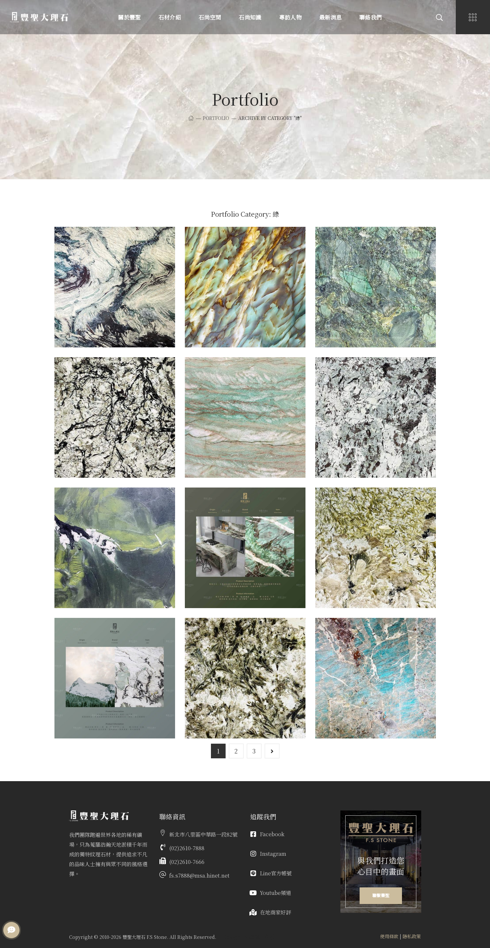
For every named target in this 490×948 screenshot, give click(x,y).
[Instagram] (253, 854)
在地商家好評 (275, 912)
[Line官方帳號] (253, 873)
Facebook (272, 834)
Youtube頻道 (275, 893)
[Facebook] (253, 834)
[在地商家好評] (253, 912)
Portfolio (216, 118)
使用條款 (389, 936)
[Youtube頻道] (253, 893)
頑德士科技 (262, 937)
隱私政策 (412, 936)
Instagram (273, 853)
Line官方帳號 (276, 873)
